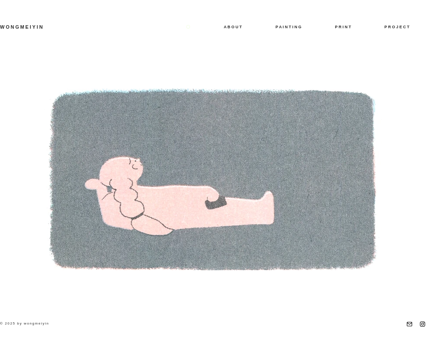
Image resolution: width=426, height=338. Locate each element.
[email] (409, 324)
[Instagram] (422, 324)
